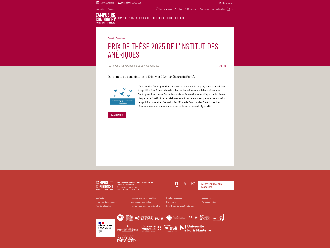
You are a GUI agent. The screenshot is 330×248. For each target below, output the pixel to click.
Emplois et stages (174, 197)
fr (229, 8)
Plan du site (171, 201)
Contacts (100, 197)
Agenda (111, 8)
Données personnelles (141, 201)
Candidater (117, 114)
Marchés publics (209, 201)
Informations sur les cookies (143, 197)
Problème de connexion (106, 201)
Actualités (100, 8)
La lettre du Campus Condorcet (211, 185)
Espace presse (208, 197)
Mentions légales (103, 205)
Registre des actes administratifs (145, 205)
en (233, 8)
